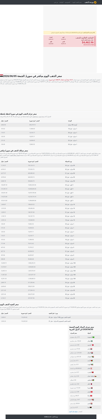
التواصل (61, 2)
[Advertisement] (70, 18)
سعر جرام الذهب (36, 116)
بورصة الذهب (90, 2)
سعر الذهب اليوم (85, 40)
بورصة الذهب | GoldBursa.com (51, 416)
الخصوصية (67, 2)
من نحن (56, 2)
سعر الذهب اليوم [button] (77, 2)
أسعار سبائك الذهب (15, 155)
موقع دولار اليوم (73, 411)
